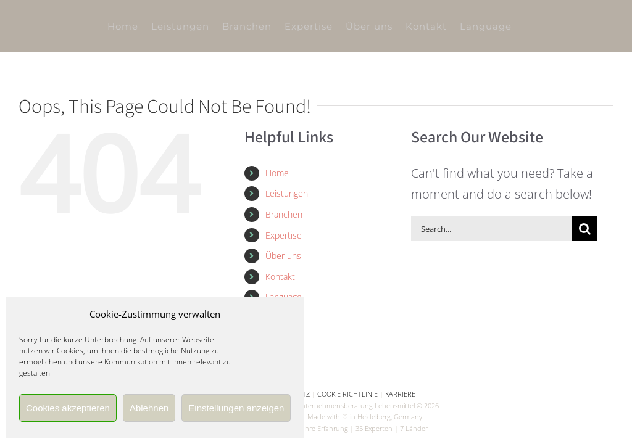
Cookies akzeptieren (68, 408)
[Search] (584, 228)
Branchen (283, 214)
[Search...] (491, 228)
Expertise (283, 235)
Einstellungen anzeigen (236, 408)
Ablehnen (149, 408)
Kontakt (280, 276)
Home (277, 173)
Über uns (283, 255)
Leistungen (286, 193)
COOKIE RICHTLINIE (347, 393)
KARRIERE (400, 393)
